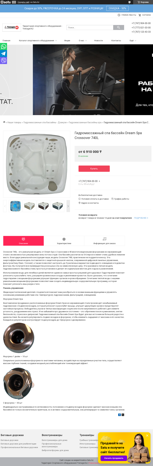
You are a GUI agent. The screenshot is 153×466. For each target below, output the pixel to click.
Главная (6, 40)
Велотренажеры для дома (54, 440)
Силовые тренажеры (90, 447)
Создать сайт (24, 2)
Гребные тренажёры (89, 440)
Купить (94, 168)
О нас (81, 40)
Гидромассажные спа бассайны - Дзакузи (45, 122)
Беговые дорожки (9, 440)
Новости (98, 40)
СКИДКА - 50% (117, 8)
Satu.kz (90, 460)
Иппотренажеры (88, 444)
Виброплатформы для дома (55, 450)
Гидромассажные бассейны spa (85, 122)
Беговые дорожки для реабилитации (18, 444)
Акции (67, 40)
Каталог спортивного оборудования (36, 40)
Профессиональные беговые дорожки (19, 447)
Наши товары (14, 122)
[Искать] (118, 27)
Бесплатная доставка (91, 195)
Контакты (116, 40)
